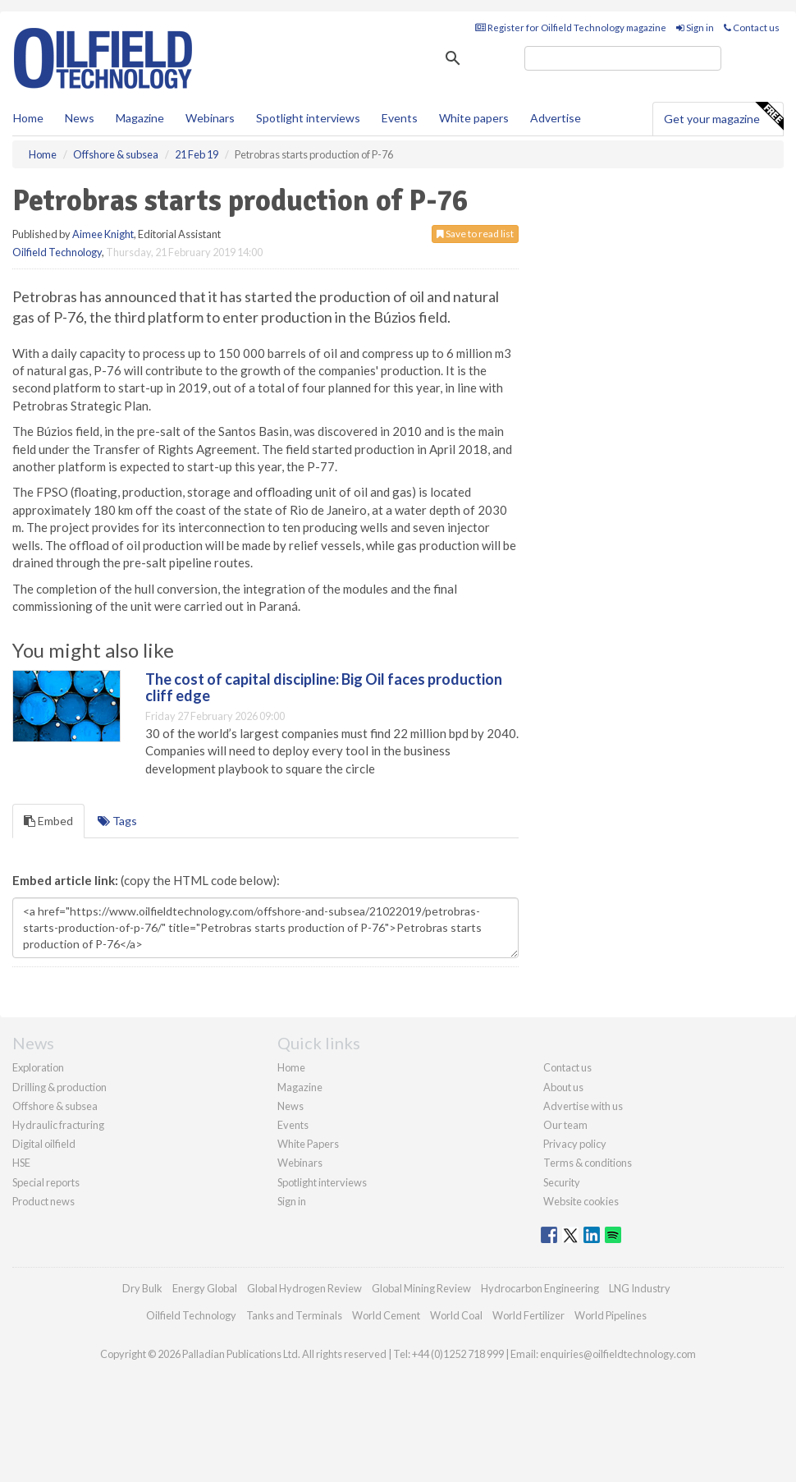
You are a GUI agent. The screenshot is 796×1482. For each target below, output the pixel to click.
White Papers (308, 1143)
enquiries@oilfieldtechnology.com (618, 1353)
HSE (21, 1162)
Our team (565, 1124)
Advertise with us (583, 1106)
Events (400, 118)
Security (561, 1182)
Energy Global (204, 1288)
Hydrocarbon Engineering (540, 1288)
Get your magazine (723, 117)
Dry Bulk (142, 1288)
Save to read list (475, 233)
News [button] (79, 118)
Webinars (210, 118)
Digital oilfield (43, 1143)
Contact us (752, 27)
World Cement (386, 1315)
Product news (43, 1201)
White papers (474, 118)
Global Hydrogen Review (304, 1288)
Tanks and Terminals (294, 1315)
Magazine (140, 118)
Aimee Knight (103, 234)
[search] (622, 58)
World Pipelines (610, 1315)
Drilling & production (59, 1087)
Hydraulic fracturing (58, 1124)
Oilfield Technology (57, 252)
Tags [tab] (117, 821)
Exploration (38, 1067)
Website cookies (581, 1201)
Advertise (555, 118)
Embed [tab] (48, 821)
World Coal (456, 1315)
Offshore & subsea (55, 1106)
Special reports (46, 1182)
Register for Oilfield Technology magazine (570, 27)
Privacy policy (574, 1143)
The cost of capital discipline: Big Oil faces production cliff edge (323, 687)
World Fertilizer (528, 1315)
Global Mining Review (421, 1288)
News (290, 1106)
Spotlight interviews (308, 118)
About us (563, 1087)
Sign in (695, 27)
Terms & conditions (587, 1162)
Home (28, 118)
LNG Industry (639, 1288)
